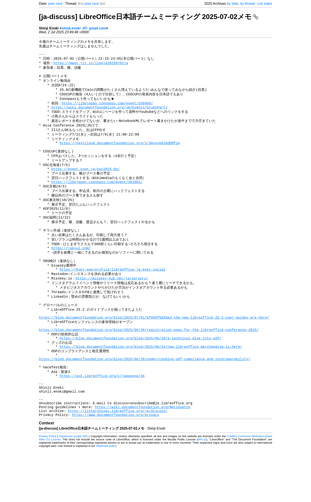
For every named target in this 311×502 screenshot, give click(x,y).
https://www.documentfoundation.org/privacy (115, 467)
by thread (247, 3)
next (59, 3)
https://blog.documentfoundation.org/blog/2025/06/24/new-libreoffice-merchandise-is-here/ (151, 386)
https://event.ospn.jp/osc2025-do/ (85, 184)
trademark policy (106, 498)
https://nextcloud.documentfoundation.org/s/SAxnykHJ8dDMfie (120, 155)
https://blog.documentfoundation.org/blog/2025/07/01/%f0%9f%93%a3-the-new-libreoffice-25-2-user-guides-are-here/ (154, 352)
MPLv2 (202, 492)
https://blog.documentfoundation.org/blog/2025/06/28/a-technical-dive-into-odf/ (140, 376)
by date (232, 3)
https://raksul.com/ (71, 273)
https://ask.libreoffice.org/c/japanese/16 (102, 419)
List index (264, 3)
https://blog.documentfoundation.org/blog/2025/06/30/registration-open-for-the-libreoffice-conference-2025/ (149, 366)
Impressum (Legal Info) (73, 489)
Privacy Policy (47, 489)
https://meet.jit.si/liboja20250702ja (90, 66)
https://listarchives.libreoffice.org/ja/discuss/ (117, 462)
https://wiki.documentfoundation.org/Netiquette (142, 458)
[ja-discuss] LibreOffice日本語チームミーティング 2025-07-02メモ (148, 17)
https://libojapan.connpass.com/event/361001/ (97, 199)
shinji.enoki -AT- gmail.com (84, 28)
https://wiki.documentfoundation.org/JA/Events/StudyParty (109, 116)
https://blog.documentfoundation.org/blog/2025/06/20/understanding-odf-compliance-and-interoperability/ (144, 400)
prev (51, 3)
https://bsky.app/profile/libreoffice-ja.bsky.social (112, 298)
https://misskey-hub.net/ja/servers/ (112, 307)
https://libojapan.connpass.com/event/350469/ (107, 111)
